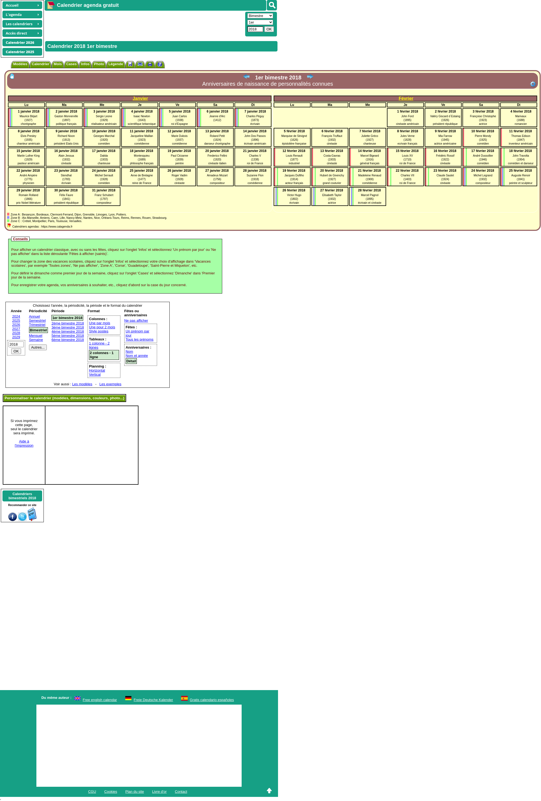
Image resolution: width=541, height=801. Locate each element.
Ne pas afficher (136, 320)
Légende (115, 64)
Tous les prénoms (140, 339)
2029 (16, 337)
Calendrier (40, 64)
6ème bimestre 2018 (67, 340)
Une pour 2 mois (102, 327)
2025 (16, 320)
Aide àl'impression (24, 443)
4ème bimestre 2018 (67, 331)
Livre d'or (159, 791)
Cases (71, 64)
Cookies (110, 791)
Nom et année (137, 356)
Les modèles (82, 384)
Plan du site (134, 791)
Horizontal (97, 370)
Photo (99, 64)
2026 (16, 325)
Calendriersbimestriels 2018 (22, 496)
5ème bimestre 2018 (67, 336)
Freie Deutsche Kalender (153, 700)
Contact (181, 791)
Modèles (20, 64)
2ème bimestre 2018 (67, 323)
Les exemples (110, 384)
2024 (16, 316)
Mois (58, 64)
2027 (16, 329)
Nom (129, 351)
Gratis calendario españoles (212, 700)
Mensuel (35, 336)
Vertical (95, 374)
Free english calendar (100, 700)
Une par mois (99, 323)
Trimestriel (37, 325)
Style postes (98, 331)
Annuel (34, 316)
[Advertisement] (144, 23)
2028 (16, 333)
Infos (85, 64)
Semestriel (37, 320)
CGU (92, 791)
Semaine (36, 340)
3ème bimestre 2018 (67, 327)
